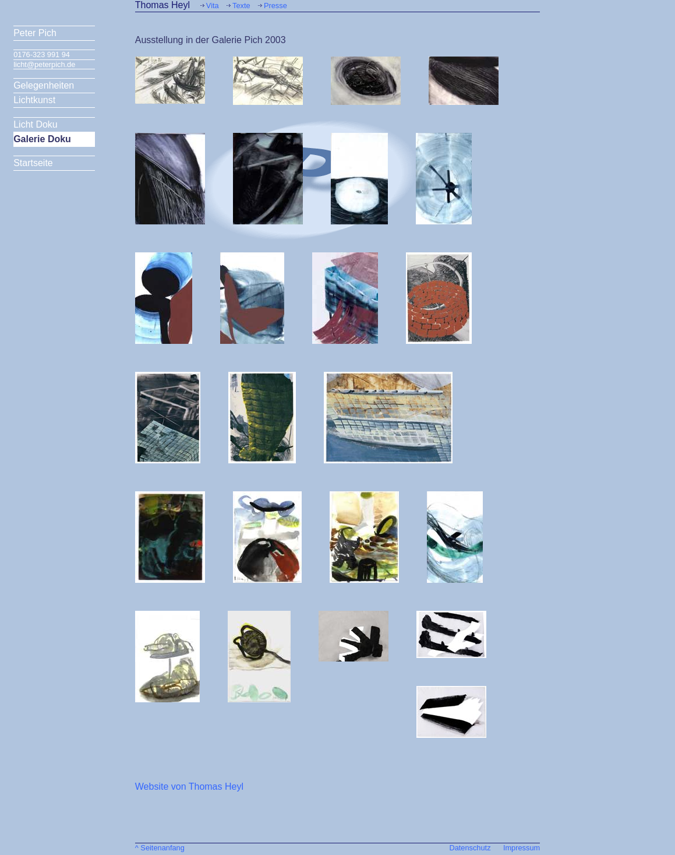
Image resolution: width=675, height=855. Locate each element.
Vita (212, 5)
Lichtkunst (34, 100)
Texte (241, 5)
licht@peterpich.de (44, 64)
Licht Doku (35, 124)
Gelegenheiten (43, 85)
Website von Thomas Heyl (189, 786)
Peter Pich (34, 33)
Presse (275, 5)
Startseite (33, 163)
